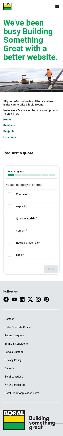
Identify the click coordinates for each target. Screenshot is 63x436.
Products (9, 125)
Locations (9, 137)
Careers (9, 368)
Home (7, 119)
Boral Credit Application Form (22, 393)
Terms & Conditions (16, 343)
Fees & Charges (14, 352)
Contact (9, 319)
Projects (8, 131)
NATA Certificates (15, 384)
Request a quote (14, 335)
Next (51, 269)
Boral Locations (14, 376)
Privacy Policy (13, 360)
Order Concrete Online (18, 327)
